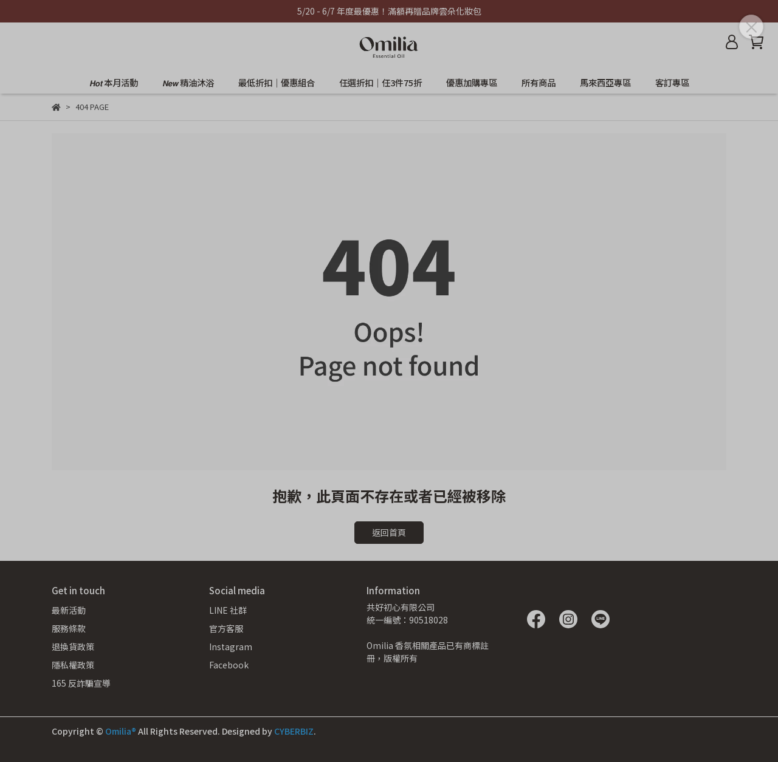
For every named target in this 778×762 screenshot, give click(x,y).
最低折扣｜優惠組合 (276, 83)
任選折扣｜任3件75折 (380, 83)
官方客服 (226, 628)
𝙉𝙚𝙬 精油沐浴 (188, 83)
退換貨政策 (73, 646)
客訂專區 (672, 83)
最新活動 (69, 610)
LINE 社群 (228, 610)
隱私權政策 (73, 665)
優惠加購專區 (471, 83)
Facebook (229, 665)
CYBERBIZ (294, 731)
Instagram (230, 646)
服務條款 (69, 628)
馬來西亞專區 (605, 83)
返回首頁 (389, 532)
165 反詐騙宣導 (81, 683)
